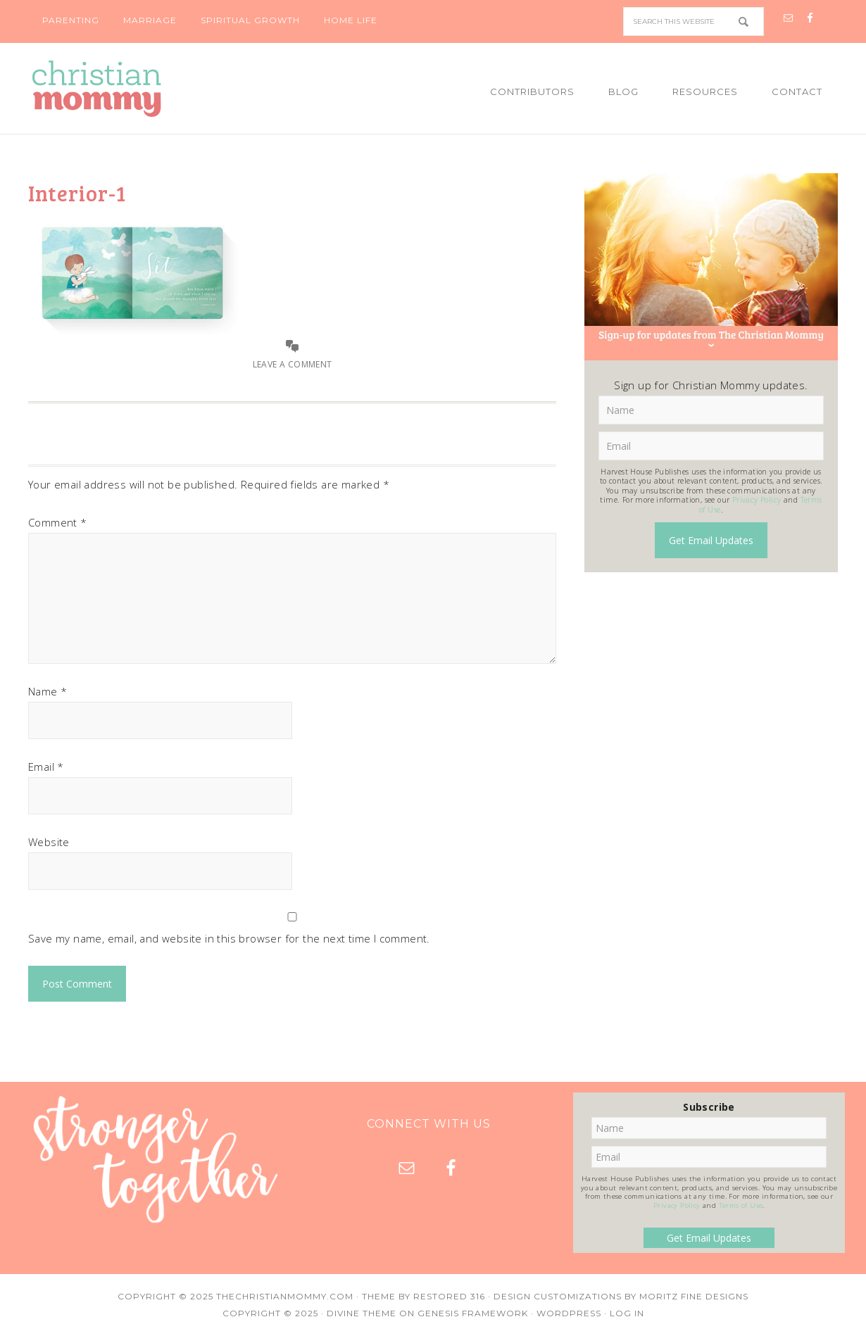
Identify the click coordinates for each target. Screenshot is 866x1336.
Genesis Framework (473, 1313)
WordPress (568, 1313)
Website (49, 842)
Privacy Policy (757, 500)
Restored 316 (449, 1296)
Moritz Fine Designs (693, 1296)
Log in (627, 1313)
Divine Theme (361, 1313)
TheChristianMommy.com (284, 1296)
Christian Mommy (144, 89)
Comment (57, 522)
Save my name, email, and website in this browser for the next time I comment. (229, 938)
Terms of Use (741, 1205)
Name (47, 691)
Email (46, 767)
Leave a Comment (292, 364)
